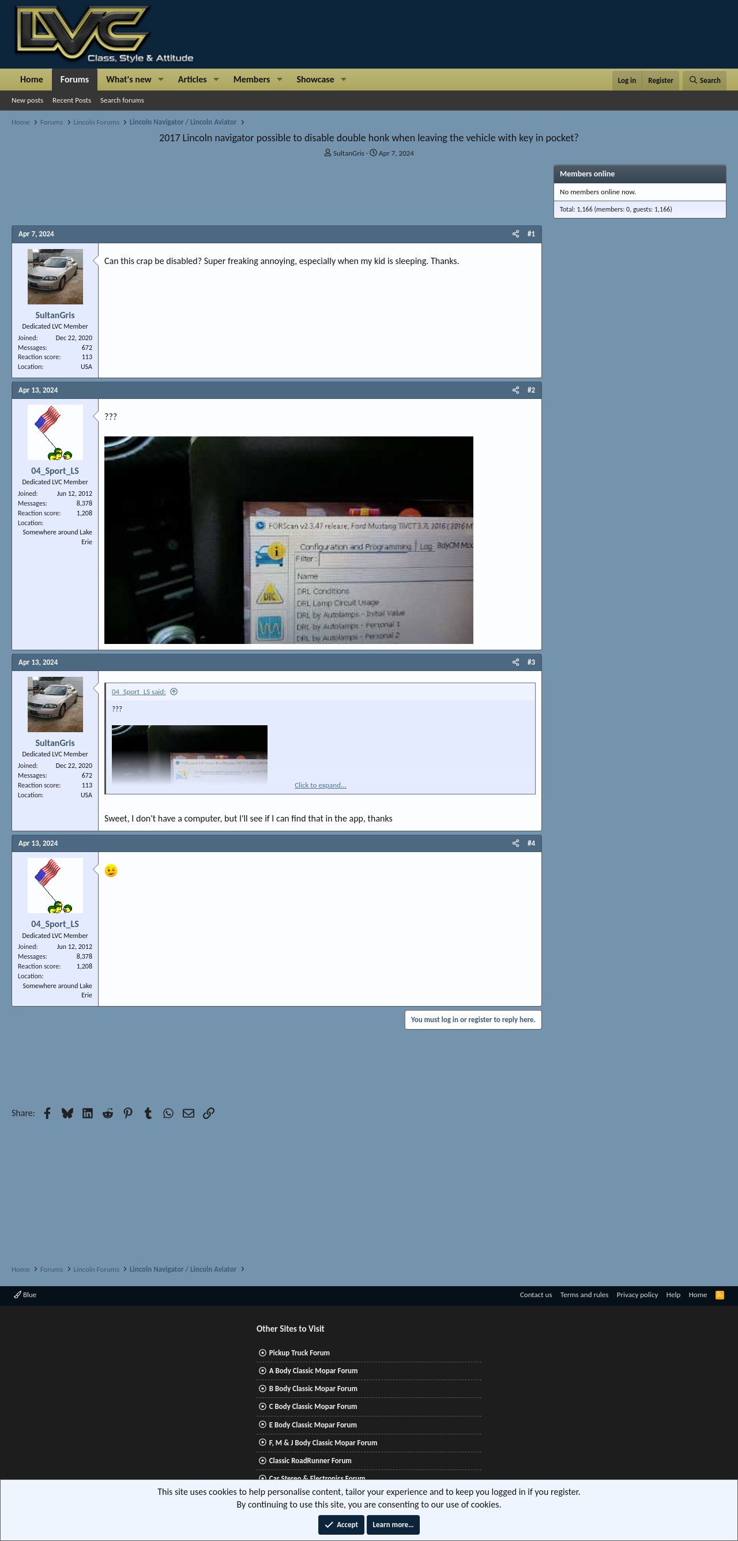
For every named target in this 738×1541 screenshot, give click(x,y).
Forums (75, 79)
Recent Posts (71, 100)
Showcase (315, 79)
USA (86, 367)
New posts (27, 100)
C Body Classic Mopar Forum (313, 1406)
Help (673, 1294)
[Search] (704, 81)
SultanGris (348, 153)
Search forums (122, 100)
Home (31, 79)
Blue (25, 1294)
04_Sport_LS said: (139, 691)
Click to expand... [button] (321, 785)
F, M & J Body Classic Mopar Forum (323, 1442)
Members (252, 79)
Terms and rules (584, 1294)
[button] (161, 80)
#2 (531, 390)
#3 (531, 662)
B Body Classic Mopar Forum (313, 1388)
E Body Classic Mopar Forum (313, 1425)
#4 (531, 843)
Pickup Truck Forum (299, 1352)
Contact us (536, 1294)
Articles (192, 79)
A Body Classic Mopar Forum (313, 1370)
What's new (129, 79)
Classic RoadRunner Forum (310, 1460)
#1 (531, 233)
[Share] (516, 234)
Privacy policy (637, 1294)
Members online (587, 174)
